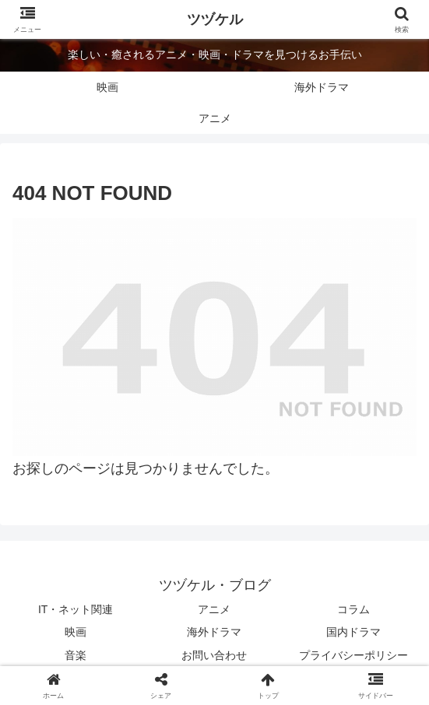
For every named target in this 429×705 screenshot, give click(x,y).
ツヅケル (215, 19)
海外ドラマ (214, 632)
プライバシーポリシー (353, 655)
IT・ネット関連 (75, 609)
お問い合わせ (214, 655)
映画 (75, 632)
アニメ (214, 609)
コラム (353, 609)
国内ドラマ (353, 632)
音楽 (75, 655)
